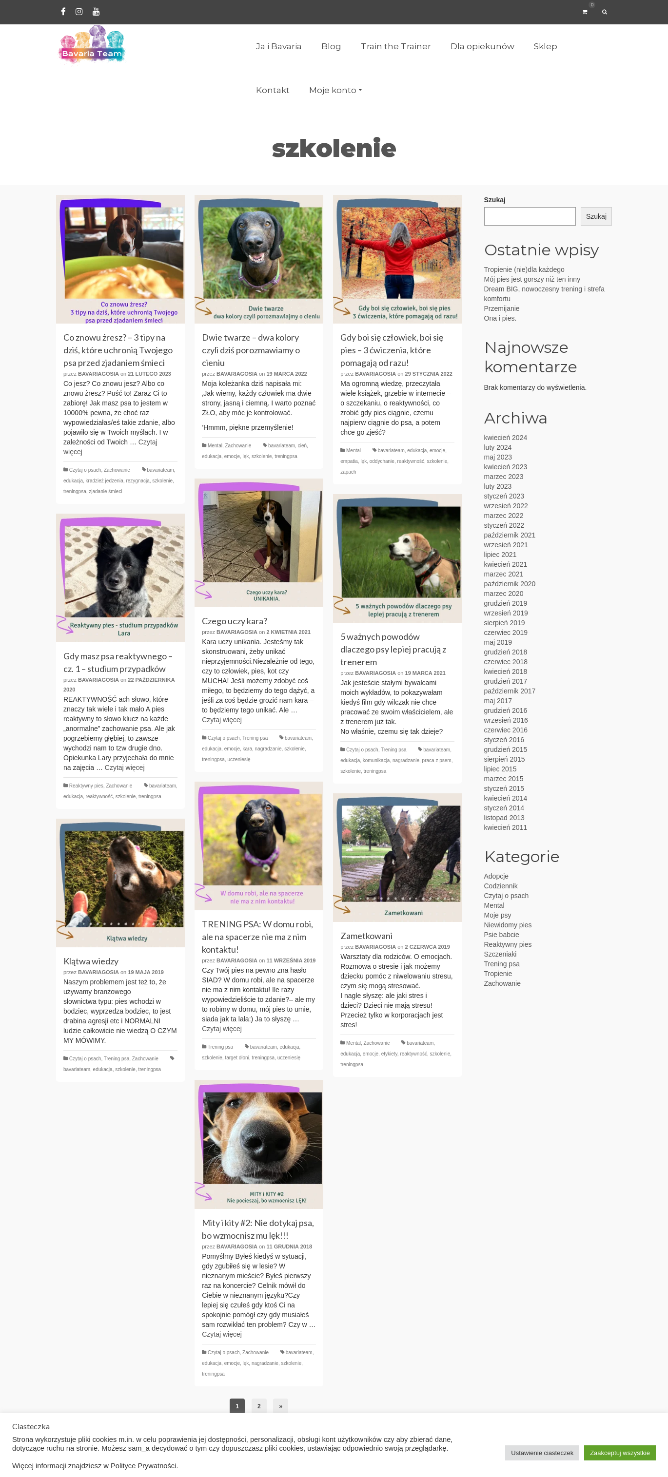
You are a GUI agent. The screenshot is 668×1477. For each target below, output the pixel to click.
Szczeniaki (500, 954)
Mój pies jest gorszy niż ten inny (532, 279)
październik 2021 (510, 535)
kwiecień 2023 (506, 467)
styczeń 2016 (504, 740)
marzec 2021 (504, 574)
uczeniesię (238, 759)
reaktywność (410, 461)
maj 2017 (498, 701)
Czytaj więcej (222, 720)
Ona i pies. (500, 318)
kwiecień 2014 (506, 798)
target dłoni (237, 1057)
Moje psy (497, 915)
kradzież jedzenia (104, 480)
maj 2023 (498, 457)
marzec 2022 (504, 515)
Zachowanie (117, 470)
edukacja (73, 480)
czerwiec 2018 (506, 662)
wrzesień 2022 (506, 506)
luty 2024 (498, 447)
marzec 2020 (504, 593)
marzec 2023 (504, 476)
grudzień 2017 (506, 681)
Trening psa (255, 738)
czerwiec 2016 (506, 730)
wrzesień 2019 (506, 613)
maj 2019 (498, 642)
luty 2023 (498, 486)
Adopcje (496, 876)
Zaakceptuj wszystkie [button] (620, 1453)
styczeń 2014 (504, 808)
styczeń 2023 (504, 496)
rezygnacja (137, 480)
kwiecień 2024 (506, 437)
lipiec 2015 (500, 769)
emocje (232, 456)
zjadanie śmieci (105, 491)
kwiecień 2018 (506, 671)
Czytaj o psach (85, 470)
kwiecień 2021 (506, 564)
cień (302, 445)
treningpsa (74, 491)
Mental (215, 445)
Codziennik (501, 886)
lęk (246, 456)
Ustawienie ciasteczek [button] (542, 1453)
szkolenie (162, 480)
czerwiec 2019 (506, 632)
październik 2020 (510, 584)
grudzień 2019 (506, 603)
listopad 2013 (504, 818)
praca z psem (437, 760)
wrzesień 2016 (506, 720)
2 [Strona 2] (259, 1406)
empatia (349, 461)
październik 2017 (510, 691)
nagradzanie (268, 748)
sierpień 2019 (504, 623)
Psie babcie (501, 935)
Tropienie (498, 974)
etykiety (389, 1053)
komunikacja (376, 760)
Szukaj (495, 200)
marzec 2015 (504, 779)
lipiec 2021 (500, 554)
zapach (348, 472)
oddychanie (382, 461)
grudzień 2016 (506, 710)
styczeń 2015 (504, 788)
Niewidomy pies (508, 925)
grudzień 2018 (506, 652)
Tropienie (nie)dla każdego (524, 269)
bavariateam (160, 470)
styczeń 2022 (504, 525)
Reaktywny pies (86, 785)
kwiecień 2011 (506, 827)
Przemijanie (502, 308)
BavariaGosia (98, 374)
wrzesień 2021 (506, 545)
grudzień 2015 (506, 749)
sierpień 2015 (504, 759)
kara (247, 748)
